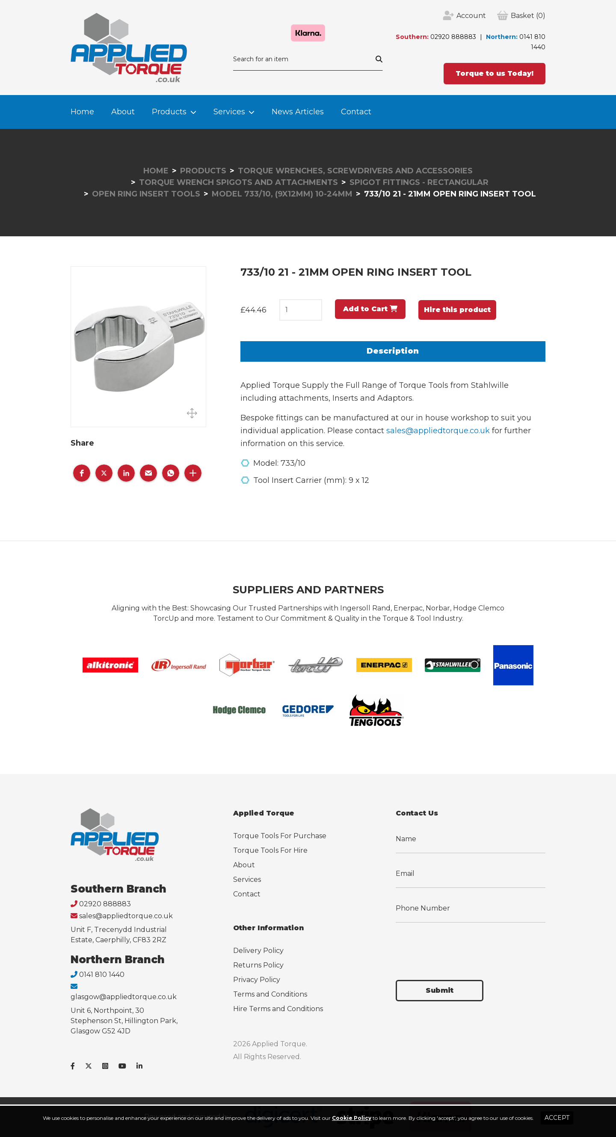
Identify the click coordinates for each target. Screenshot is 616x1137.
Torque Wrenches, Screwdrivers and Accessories (355, 171)
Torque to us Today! (494, 73)
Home (82, 111)
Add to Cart (370, 309)
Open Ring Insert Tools (146, 194)
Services (229, 111)
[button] (81, 473)
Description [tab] (393, 351)
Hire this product (457, 310)
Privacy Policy (256, 980)
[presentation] (461, 946)
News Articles (298, 111)
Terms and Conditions (270, 994)
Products (169, 111)
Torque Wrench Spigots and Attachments (238, 182)
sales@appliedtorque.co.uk (438, 430)
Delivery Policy (258, 951)
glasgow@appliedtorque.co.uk (124, 997)
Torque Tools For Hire (270, 850)
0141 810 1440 (101, 974)
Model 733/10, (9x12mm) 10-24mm (282, 194)
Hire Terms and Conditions (278, 1009)
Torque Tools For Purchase (279, 836)
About (123, 111)
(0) (528, 16)
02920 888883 (453, 37)
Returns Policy (258, 965)
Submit (439, 990)
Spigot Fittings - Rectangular (419, 182)
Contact (356, 111)
